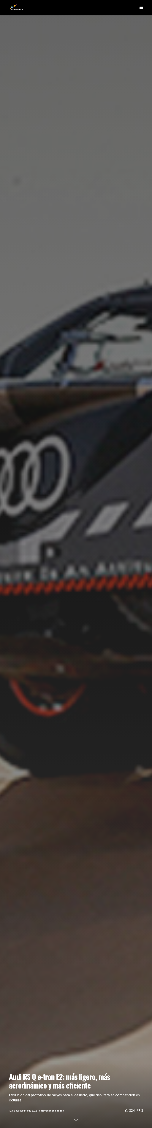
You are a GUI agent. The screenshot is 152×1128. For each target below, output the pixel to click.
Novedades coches (52, 1110)
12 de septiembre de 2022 (23, 1110)
